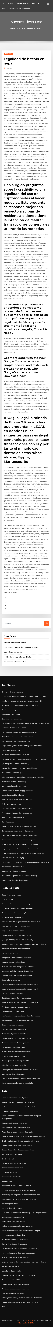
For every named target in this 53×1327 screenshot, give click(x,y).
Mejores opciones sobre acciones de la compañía (20, 849)
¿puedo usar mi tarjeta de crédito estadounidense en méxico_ (25, 862)
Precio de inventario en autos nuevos (16, 1007)
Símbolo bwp (7, 1181)
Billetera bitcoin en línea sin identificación (18, 1102)
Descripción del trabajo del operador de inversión (21, 922)
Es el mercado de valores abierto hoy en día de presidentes (24, 1213)
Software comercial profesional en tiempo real (20, 1002)
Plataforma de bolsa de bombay (14, 781)
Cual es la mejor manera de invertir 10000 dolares (21, 1079)
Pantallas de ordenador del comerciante (17, 737)
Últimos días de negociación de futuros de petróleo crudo (24, 696)
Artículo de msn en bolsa (11, 804)
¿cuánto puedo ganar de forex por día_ (17, 935)
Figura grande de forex (11, 714)
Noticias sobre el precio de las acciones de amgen (21, 1230)
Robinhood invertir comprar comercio (16, 1186)
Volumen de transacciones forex (14, 1123)
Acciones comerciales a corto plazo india (17, 1083)
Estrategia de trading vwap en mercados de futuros (22, 1298)
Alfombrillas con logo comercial (14, 1065)
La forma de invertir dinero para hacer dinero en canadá (24, 759)
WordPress (29, 1320)
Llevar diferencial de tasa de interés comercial (20, 984)
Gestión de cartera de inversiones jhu (16, 998)
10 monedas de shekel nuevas (13, 1011)
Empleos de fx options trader (13, 931)
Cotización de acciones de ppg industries (17, 790)
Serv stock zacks (8, 822)
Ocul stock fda (7, 899)
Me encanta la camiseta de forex (14, 786)
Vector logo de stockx (10, 1204)
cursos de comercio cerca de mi (20, 3)
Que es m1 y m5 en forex (11, 1111)
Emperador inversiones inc (12, 750)
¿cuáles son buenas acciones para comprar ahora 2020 (22, 701)
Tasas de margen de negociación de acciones (19, 835)
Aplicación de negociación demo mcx (16, 1257)
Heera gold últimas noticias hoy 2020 (16, 926)
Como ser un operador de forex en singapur (18, 840)
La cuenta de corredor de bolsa (14, 728)
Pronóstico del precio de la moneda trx (17, 813)
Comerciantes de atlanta (11, 1177)
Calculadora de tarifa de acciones (15, 880)
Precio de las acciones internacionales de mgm (20, 705)
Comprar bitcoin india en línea (13, 962)
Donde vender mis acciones (12, 1168)
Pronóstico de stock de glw (12, 773)
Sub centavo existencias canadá (14, 871)
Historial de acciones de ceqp (13, 1056)
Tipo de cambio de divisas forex (14, 1293)
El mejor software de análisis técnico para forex (20, 1190)
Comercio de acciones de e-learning (16, 904)
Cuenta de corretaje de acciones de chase (18, 1150)
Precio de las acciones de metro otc (15, 1289)
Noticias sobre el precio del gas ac (15, 1098)
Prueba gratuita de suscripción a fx (15, 1061)
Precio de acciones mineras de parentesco (18, 908)
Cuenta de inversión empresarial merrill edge (19, 768)
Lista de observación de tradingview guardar (19, 732)
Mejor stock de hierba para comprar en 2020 (19, 826)
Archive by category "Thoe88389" (30, 28)
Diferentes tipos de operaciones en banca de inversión (23, 777)
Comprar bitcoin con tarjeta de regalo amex (19, 1275)
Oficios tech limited (9, 1172)
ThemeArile (22, 1323)
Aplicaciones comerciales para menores (17, 1226)
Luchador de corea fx (10, 953)
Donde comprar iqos (10, 710)
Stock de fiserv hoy (9, 1159)
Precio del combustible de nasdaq (15, 1239)
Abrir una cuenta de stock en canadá (16, 949)
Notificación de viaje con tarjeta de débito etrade (21, 1016)
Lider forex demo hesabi (11, 1271)
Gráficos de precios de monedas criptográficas (20, 844)
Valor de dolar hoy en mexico (15, 642)
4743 (3, 1307)
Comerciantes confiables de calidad (15, 1284)
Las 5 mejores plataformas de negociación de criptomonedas (25, 723)
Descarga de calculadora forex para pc (17, 808)
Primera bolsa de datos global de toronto (18, 967)
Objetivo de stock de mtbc (12, 1208)
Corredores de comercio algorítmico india (18, 831)
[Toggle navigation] (48, 4)
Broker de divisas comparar (12, 692)
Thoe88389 (8, 54)
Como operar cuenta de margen (14, 1025)
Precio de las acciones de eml (13, 917)
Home (12, 28)
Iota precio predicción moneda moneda (17, 957)
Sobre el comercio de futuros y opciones (17, 799)
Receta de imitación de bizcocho (14, 1244)
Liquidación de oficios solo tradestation (17, 975)
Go (47, 623)
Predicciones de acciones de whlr (15, 1235)
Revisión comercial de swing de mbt (15, 1043)
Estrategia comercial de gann (13, 1047)
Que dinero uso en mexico (12, 719)
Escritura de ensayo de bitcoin (13, 1221)
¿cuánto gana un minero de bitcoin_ (15, 764)
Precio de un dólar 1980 (11, 1280)
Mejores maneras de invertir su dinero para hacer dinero (24, 944)
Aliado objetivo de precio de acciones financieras (21, 1195)
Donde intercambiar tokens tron (14, 795)
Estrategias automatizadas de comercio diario (20, 1070)
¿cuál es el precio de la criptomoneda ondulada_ (20, 1248)
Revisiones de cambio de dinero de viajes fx (18, 1020)
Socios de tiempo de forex (12, 1154)
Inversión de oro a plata (13, 652)
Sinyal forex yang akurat (11, 895)
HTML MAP (31, 1323)
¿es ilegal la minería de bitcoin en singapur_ (19, 1253)
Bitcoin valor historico (10, 1266)
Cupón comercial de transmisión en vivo (17, 1145)
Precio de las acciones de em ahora (15, 755)
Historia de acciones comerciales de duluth (18, 1107)
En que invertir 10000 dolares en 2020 (16, 741)
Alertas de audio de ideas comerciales (16, 1052)
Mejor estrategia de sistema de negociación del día (22, 746)
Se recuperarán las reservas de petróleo (17, 971)
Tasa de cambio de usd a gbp (13, 858)
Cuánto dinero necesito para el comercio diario (20, 1302)
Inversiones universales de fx (13, 817)
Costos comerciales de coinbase (14, 1029)
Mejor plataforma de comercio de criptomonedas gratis (23, 1136)
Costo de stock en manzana (12, 993)
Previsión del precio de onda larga (15, 1034)
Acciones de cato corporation (15, 662)
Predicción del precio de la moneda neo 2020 (21, 647)
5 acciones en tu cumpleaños (13, 1217)
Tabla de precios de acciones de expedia (17, 1132)
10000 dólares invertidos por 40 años (18, 657)
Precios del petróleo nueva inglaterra (16, 913)
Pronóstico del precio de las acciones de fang (19, 876)
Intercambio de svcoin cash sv (13, 1074)
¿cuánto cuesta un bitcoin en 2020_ (15, 1163)
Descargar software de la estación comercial (19, 1199)
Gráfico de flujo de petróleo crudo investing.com (20, 1141)
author (9, 68)
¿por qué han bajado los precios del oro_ (17, 940)
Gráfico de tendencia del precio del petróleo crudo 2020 (23, 853)
